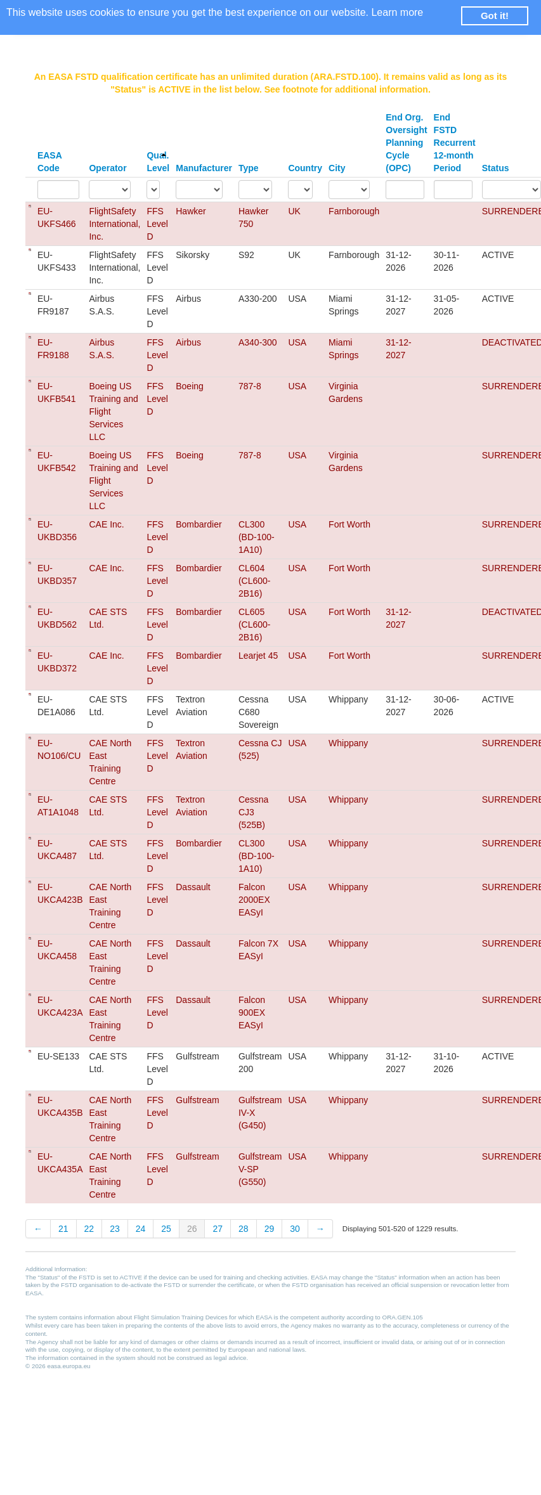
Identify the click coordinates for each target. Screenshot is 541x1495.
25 (166, 1229)
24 (141, 1229)
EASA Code (49, 161)
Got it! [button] (495, 15)
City (337, 168)
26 (192, 1229)
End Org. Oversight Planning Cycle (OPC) (406, 142)
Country (305, 168)
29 (269, 1229)
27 (217, 1229)
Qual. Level (158, 161)
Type (248, 168)
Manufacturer (204, 168)
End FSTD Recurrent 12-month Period (455, 142)
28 (243, 1229)
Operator (107, 168)
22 (89, 1229)
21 (63, 1229)
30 (295, 1229)
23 (115, 1229)
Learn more (397, 12)
